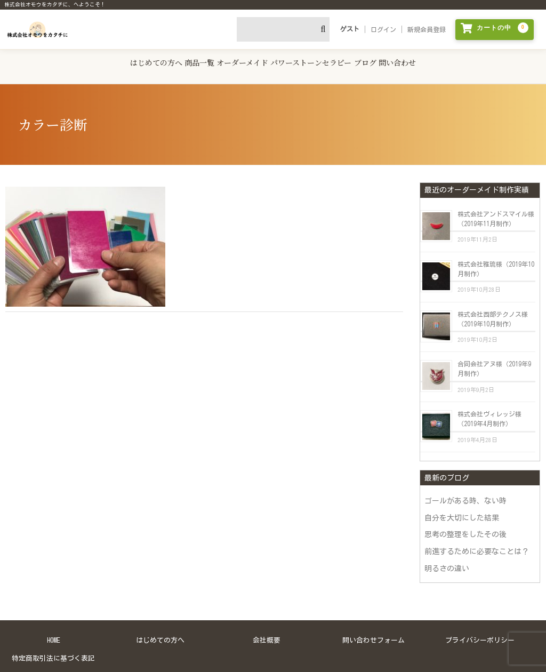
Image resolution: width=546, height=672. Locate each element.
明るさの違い (446, 555)
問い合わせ (441, 58)
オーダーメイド (233, 58)
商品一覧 (172, 58)
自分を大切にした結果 (461, 505)
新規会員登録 (426, 29)
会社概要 (266, 628)
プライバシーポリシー (480, 628)
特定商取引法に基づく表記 (53, 645)
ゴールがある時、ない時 (465, 488)
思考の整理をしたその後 (465, 522)
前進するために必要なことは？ (476, 538)
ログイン (383, 29)
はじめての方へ (111, 58)
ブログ (391, 58)
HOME (53, 628)
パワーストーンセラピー (319, 58)
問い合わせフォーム (373, 628)
